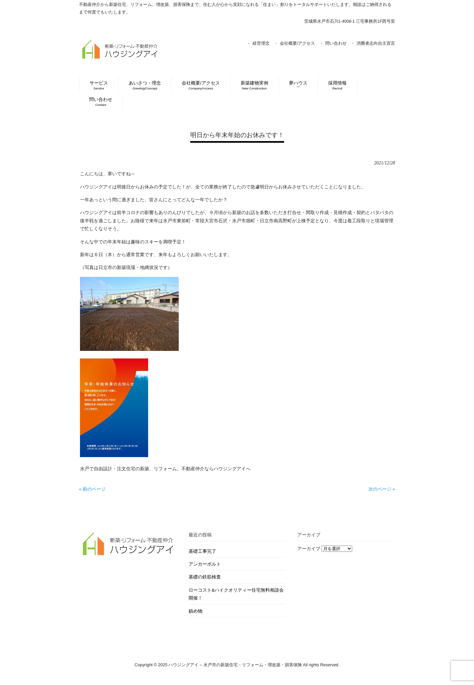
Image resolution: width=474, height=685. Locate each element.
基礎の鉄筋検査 (205, 577)
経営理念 (261, 43)
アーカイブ (308, 548)
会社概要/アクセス (297, 43)
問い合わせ (336, 43)
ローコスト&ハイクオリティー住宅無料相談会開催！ (236, 594)
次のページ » (381, 489)
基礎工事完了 (202, 551)
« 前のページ (92, 489)
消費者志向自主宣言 (375, 43)
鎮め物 (195, 611)
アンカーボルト (205, 564)
